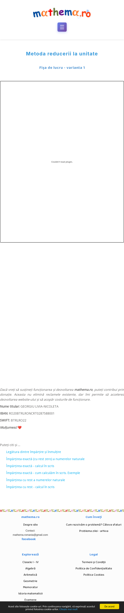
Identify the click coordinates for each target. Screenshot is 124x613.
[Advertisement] (66, 291)
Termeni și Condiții (94, 562)
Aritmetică (30, 574)
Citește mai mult (68, 609)
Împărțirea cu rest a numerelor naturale (35, 480)
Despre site (30, 524)
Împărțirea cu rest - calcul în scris (30, 487)
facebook (29, 539)
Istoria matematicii (30, 593)
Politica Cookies (93, 574)
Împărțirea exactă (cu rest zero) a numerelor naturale (45, 459)
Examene (30, 599)
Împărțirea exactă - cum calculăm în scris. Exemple (43, 473)
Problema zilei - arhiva (93, 530)
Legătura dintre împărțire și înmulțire (33, 452)
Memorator (30, 587)
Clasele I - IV (30, 562)
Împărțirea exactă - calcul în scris (30, 466)
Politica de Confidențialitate (93, 568)
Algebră (30, 568)
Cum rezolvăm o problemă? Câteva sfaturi (93, 524)
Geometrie (30, 581)
